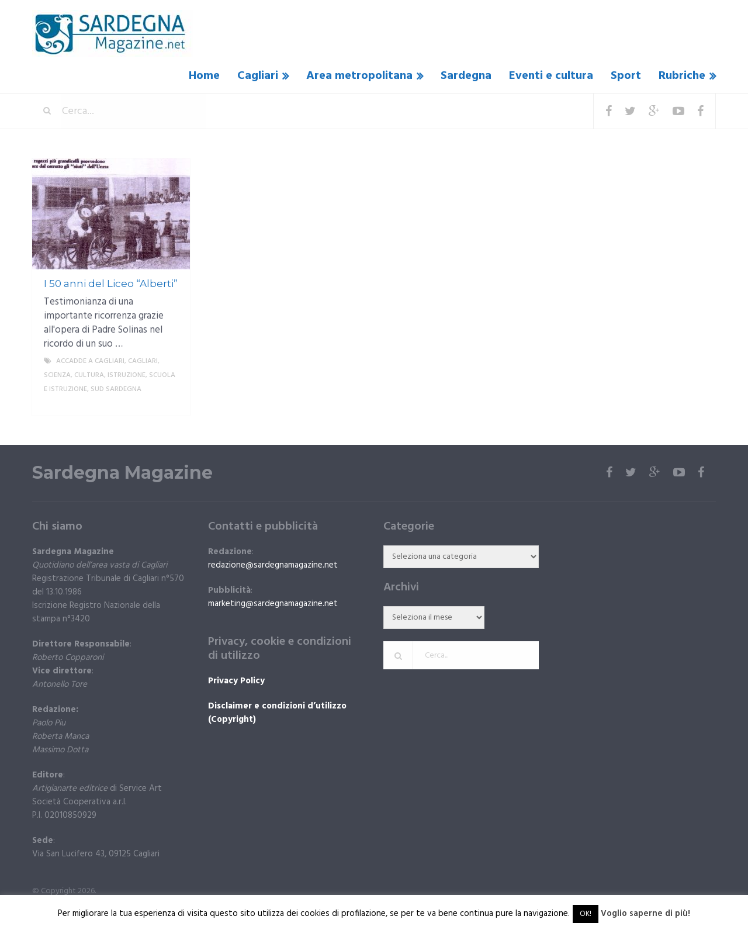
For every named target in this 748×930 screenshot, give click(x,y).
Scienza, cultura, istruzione (95, 375)
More (171, 403)
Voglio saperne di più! (645, 914)
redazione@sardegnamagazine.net (273, 565)
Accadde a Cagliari (90, 361)
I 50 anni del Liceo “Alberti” (111, 283)
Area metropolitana (359, 76)
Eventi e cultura (551, 76)
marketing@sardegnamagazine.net (273, 604)
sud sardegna (116, 389)
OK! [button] (585, 914)
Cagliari (257, 76)
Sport (626, 76)
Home (204, 76)
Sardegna (466, 76)
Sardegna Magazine (122, 472)
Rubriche (682, 76)
